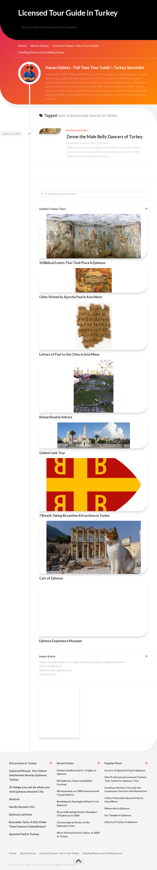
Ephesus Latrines (20, 814)
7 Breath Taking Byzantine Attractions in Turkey (74, 515)
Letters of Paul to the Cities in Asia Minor (69, 354)
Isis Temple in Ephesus (118, 815)
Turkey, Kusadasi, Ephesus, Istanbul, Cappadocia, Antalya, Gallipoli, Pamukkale (82, 662)
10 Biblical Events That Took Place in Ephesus (72, 263)
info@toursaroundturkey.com (55, 670)
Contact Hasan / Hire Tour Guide (75, 46)
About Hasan (39, 46)
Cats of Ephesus (51, 578)
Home (22, 46)
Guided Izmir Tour (52, 453)
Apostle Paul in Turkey (24, 834)
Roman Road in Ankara (55, 417)
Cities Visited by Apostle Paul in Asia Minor (70, 297)
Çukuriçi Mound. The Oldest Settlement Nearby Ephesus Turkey (28, 775)
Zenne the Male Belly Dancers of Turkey (104, 136)
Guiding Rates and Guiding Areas (41, 52)
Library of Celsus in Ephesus (121, 821)
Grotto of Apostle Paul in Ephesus (125, 770)
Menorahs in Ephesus (117, 808)
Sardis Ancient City (22, 806)
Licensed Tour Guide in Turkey (68, 12)
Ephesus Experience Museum (60, 641)
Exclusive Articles (77, 130)
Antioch (14, 799)
